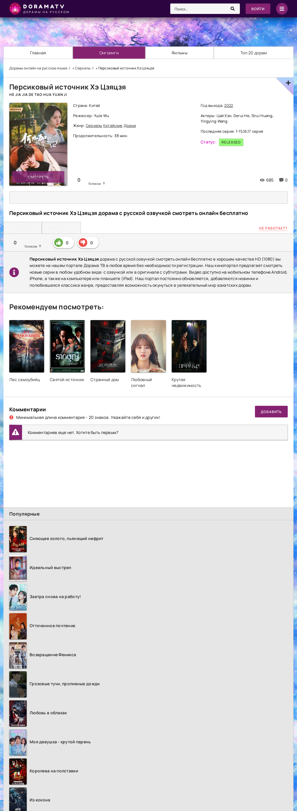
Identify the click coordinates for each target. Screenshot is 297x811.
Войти (258, 8)
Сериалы (94, 125)
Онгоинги (109, 52)
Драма (130, 125)
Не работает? (273, 228)
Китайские (113, 125)
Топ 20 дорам (253, 52)
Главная (38, 52)
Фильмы (179, 52)
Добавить (271, 411)
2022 (228, 105)
